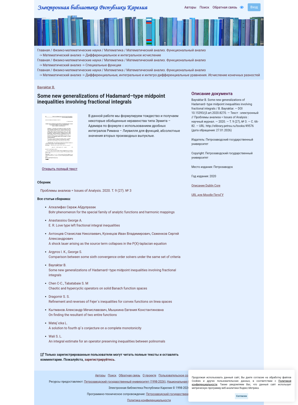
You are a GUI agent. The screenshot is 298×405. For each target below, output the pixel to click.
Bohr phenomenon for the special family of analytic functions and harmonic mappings (112, 212)
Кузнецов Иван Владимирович (126, 234)
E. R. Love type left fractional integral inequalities (84, 225)
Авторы (190, 7)
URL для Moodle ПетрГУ (207, 194)
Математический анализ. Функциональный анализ (166, 50)
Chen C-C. (56, 283)
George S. (75, 252)
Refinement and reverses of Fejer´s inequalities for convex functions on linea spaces (110, 302)
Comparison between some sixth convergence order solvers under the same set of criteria (114, 257)
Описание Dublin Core (205, 185)
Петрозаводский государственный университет (178, 394)
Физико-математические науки (77, 50)
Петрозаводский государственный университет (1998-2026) (125, 381)
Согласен (241, 396)
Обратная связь (225, 7)
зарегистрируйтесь (99, 360)
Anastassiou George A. (65, 220)
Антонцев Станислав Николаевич (75, 234)
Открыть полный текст (60, 169)
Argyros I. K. (57, 252)
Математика (113, 50)
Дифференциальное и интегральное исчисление (123, 55)
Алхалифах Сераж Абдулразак (72, 207)
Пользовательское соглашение (180, 375)
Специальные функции (103, 65)
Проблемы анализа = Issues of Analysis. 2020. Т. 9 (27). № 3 (85, 191)
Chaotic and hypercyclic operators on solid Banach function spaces (98, 288)
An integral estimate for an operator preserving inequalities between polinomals (107, 341)
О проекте (149, 375)
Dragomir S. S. (59, 297)
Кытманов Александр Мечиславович (78, 310)
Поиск (204, 7)
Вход (254, 7)
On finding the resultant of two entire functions (83, 315)
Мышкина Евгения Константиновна (135, 310)
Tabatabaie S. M (76, 283)
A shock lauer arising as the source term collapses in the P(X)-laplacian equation (108, 244)
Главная (43, 50)
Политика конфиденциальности (149, 400)
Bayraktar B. (46, 87)
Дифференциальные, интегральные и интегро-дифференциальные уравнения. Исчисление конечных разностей (172, 75)
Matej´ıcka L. (58, 323)
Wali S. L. (55, 336)
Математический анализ (62, 55)
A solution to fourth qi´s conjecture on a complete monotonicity (95, 328)
